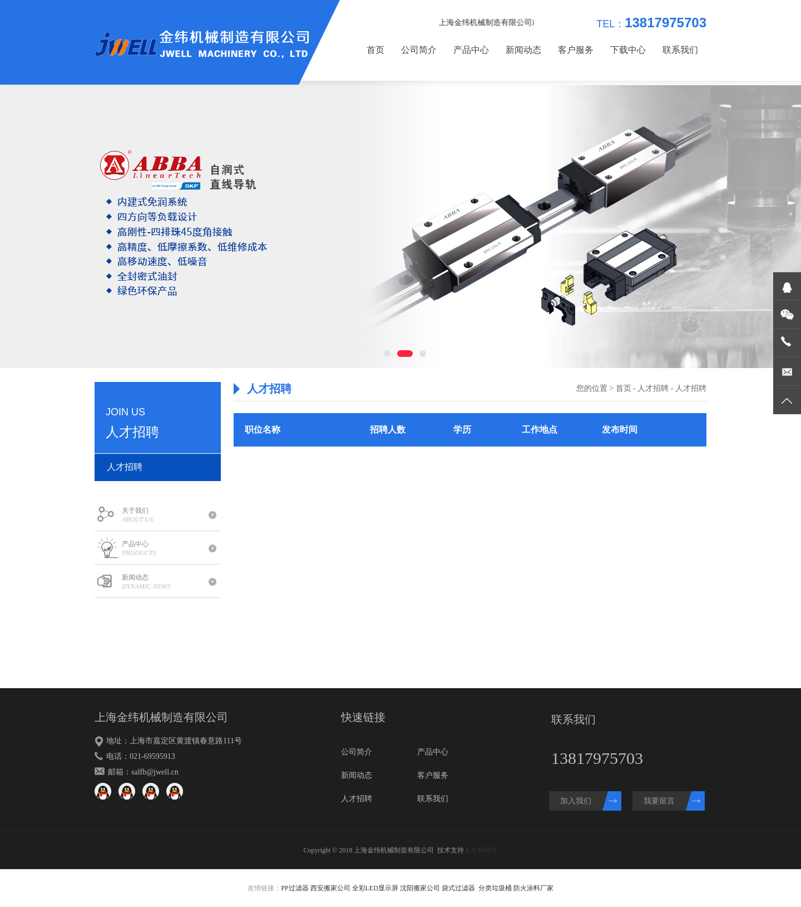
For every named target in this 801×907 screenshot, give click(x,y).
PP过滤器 (294, 888)
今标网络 (484, 850)
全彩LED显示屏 (375, 888)
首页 (375, 50)
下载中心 (628, 50)
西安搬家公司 (330, 888)
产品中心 (471, 50)
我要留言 (659, 801)
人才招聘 (124, 467)
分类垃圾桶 (495, 888)
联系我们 (680, 50)
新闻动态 (523, 50)
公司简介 (419, 50)
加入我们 (575, 801)
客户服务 (576, 50)
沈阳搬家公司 (420, 888)
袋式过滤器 (458, 888)
